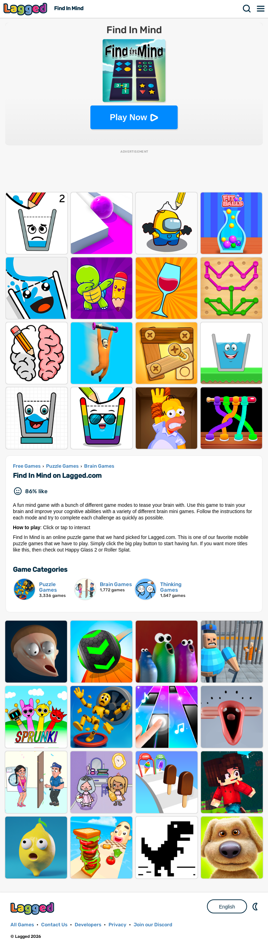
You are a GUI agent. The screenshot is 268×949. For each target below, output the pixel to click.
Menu (261, 8)
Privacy (117, 925)
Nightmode (256, 906)
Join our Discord (153, 925)
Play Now (128, 117)
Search (247, 8)
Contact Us (54, 925)
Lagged (26, 9)
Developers (88, 925)
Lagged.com (33, 908)
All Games (22, 925)
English (227, 907)
